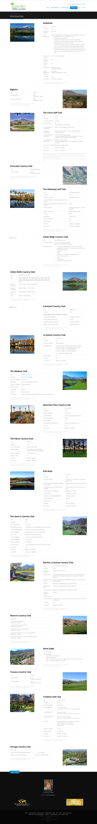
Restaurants (31, 814)
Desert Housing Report (39, 814)
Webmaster (48, 820)
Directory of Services (67, 813)
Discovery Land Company (26, 377)
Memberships (74, 7)
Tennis (60, 813)
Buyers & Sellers (65, 7)
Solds (53, 813)
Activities (47, 814)
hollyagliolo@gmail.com (50, 795)
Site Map (63, 814)
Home (48, 7)
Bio (59, 814)
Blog (67, 814)
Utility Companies (53, 814)
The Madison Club (25, 374)
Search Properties (55, 7)
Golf (80, 7)
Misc (84, 7)
